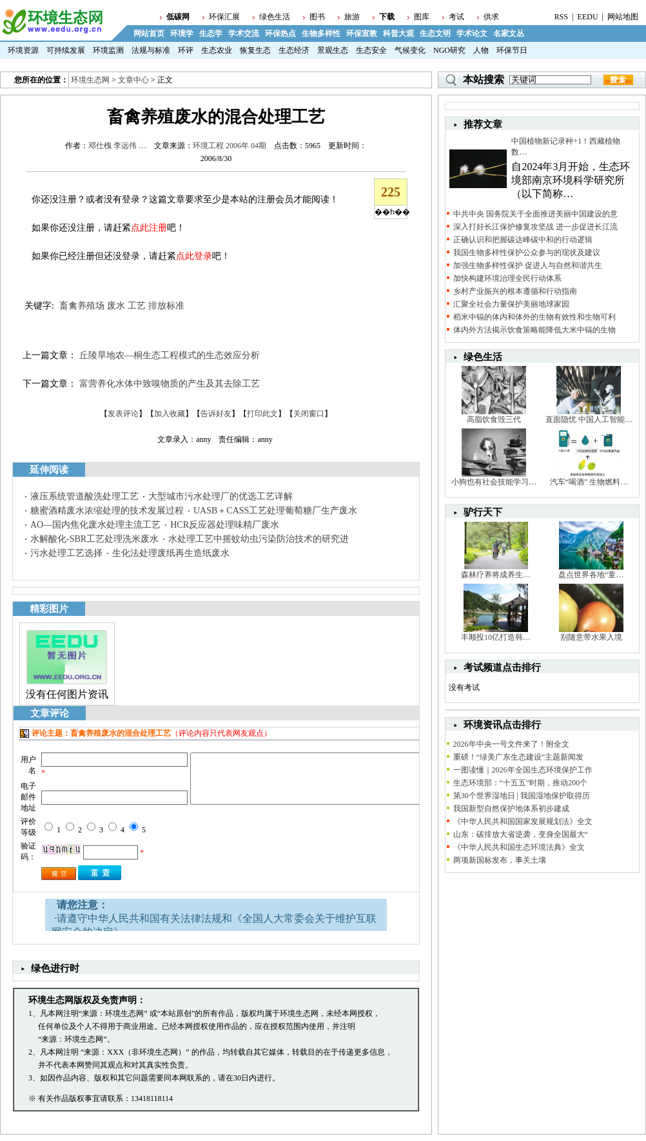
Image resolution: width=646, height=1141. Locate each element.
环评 (185, 50)
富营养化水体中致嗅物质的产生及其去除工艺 (169, 383)
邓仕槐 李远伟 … (117, 145)
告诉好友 (216, 413)
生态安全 (371, 50)
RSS (561, 16)
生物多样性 (321, 33)
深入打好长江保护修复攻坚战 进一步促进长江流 (535, 226)
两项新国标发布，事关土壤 (499, 860)
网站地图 (622, 16)
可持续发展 (65, 50)
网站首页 (148, 33)
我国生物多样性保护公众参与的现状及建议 (526, 252)
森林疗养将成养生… (496, 574)
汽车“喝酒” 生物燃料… (589, 481)
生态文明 (435, 33)
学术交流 (243, 33)
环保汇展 (224, 16)
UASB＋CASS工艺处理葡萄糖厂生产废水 (275, 510)
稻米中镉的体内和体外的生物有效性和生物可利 (534, 316)
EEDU (588, 16)
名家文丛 (508, 33)
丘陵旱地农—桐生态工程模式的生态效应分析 (169, 355)
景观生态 (332, 50)
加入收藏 (169, 413)
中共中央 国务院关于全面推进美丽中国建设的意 (535, 213)
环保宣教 (361, 33)
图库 (421, 16)
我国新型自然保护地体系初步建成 (511, 808)
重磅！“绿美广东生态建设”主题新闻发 (518, 757)
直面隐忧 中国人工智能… (588, 419)
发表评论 (123, 413)
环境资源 (23, 50)
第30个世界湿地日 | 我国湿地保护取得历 (521, 795)
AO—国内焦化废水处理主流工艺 (95, 525)
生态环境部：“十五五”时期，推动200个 (520, 782)
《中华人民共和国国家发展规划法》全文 (522, 821)
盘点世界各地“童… (590, 574)
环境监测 (108, 50)
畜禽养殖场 (81, 306)
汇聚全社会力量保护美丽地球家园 (511, 304)
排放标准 (166, 306)
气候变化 (410, 50)
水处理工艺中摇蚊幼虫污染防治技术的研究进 (258, 539)
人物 (481, 50)
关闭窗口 (308, 413)
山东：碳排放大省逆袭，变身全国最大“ (520, 834)
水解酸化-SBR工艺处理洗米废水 (94, 539)
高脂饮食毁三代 (494, 419)
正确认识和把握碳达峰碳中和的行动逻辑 (522, 239)
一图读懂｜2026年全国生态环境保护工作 (522, 769)
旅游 (352, 16)
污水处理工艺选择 (66, 553)
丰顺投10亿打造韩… (496, 637)
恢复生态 (255, 50)
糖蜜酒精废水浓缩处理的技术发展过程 (107, 510)
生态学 (210, 33)
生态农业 (216, 50)
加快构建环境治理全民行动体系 (507, 278)
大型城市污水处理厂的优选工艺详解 (220, 496)
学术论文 (471, 33)
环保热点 (280, 33)
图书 (317, 16)
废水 (116, 306)
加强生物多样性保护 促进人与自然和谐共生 (527, 265)
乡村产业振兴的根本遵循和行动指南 (515, 291)
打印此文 (262, 413)
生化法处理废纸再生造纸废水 (171, 553)
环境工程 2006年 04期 (229, 145)
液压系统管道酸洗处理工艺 (84, 496)
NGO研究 (449, 50)
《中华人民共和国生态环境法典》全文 (519, 847)
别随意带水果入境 (591, 637)
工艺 (137, 306)
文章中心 (133, 79)
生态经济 (294, 50)
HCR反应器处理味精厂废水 (224, 525)
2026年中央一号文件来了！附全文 (511, 744)
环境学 (181, 33)
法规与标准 (151, 50)
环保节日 (511, 50)
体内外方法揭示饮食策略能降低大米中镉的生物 (534, 329)
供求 (491, 16)
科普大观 (398, 33)
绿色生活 (274, 16)
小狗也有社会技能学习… (493, 481)
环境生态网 (90, 79)
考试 (456, 16)
